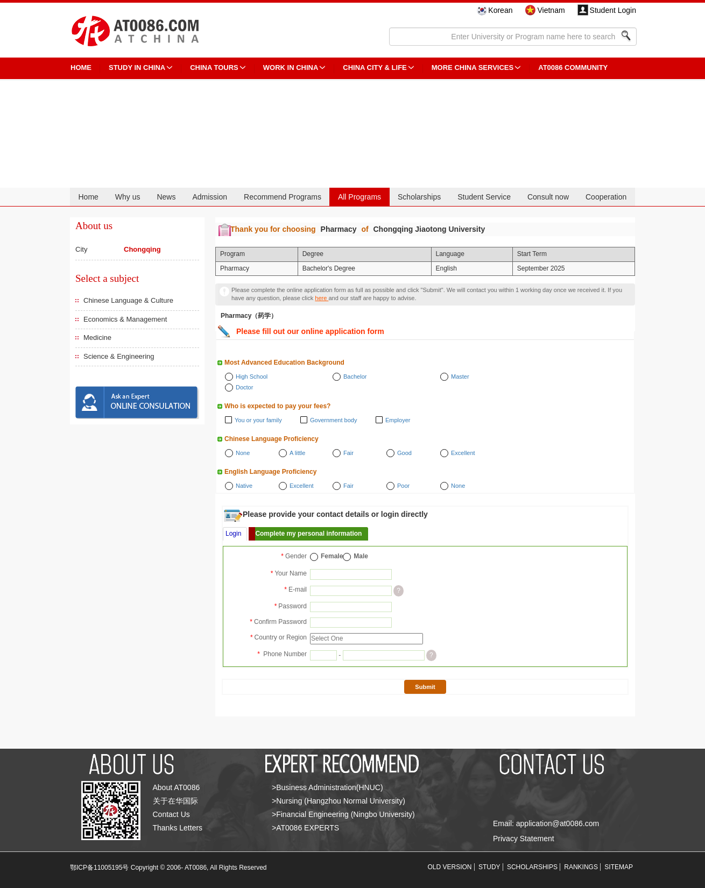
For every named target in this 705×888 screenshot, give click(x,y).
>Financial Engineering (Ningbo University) (343, 814)
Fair (348, 453)
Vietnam (551, 10)
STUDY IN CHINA (137, 67)
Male (361, 556)
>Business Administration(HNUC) (327, 787)
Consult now (548, 197)
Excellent (463, 453)
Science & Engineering (118, 356)
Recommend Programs (282, 197)
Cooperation (606, 197)
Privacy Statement (523, 838)
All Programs (359, 197)
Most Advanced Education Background (284, 362)
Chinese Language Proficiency (271, 439)
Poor (403, 485)
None (243, 453)
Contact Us (171, 814)
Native (244, 485)
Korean (500, 10)
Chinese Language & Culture (128, 300)
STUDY (489, 867)
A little (297, 453)
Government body (333, 420)
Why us (127, 197)
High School (251, 376)
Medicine (97, 337)
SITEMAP (618, 867)
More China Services (472, 67)
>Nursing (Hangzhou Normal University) (338, 801)
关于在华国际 (175, 801)
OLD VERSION (450, 867)
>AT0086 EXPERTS (305, 827)
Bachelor (354, 376)
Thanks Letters (178, 827)
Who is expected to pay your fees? (277, 406)
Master (460, 376)
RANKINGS (581, 867)
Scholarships (419, 197)
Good (404, 453)
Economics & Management (125, 319)
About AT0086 (176, 787)
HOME (80, 67)
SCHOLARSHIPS (532, 867)
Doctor (244, 387)
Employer (397, 420)
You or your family (258, 420)
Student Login (613, 10)
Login (233, 533)
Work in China (291, 67)
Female (332, 556)
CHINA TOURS (214, 67)
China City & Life (374, 67)
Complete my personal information (308, 533)
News (166, 197)
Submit (425, 687)
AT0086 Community (573, 67)
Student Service (484, 197)
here (321, 298)
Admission (209, 197)
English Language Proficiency (270, 471)
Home (88, 197)
